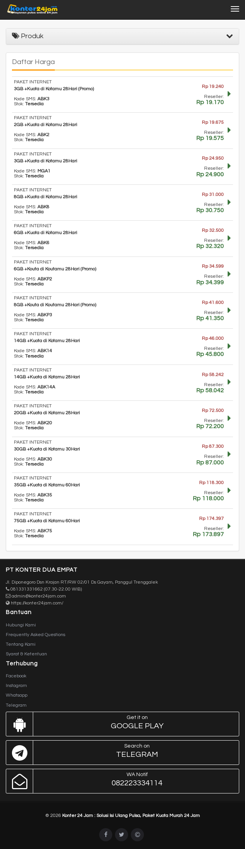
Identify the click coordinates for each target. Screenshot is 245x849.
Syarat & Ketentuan (26, 654)
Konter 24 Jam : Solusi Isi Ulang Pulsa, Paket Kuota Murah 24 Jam (131, 815)
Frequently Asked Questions (35, 634)
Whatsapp (16, 695)
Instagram (16, 685)
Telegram (16, 705)
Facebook (16, 676)
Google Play (120, 724)
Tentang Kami (20, 644)
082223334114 (120, 781)
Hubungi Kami (21, 625)
